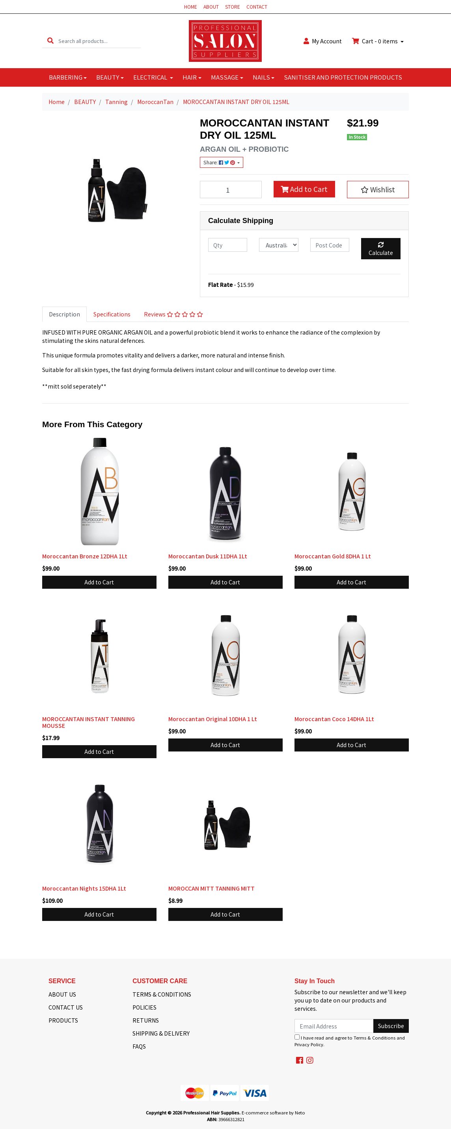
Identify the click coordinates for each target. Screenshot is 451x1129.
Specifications (111, 314)
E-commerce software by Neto (273, 1112)
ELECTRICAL (150, 77)
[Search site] (50, 41)
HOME (190, 6)
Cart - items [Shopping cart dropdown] (375, 41)
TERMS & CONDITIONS (161, 994)
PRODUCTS (63, 1020)
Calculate (381, 249)
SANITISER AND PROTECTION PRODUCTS (343, 77)
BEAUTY (107, 77)
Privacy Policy (308, 1044)
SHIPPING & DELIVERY (161, 1033)
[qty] (227, 245)
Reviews (173, 314)
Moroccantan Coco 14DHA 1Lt (334, 719)
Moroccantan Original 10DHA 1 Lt (212, 719)
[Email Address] (334, 1026)
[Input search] (99, 41)
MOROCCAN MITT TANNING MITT (211, 888)
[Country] (278, 245)
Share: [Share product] (219, 162)
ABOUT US (62, 994)
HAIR (190, 77)
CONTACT (256, 6)
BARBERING (65, 77)
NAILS (261, 77)
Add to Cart (304, 189)
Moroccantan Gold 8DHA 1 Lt (332, 556)
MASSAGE (225, 77)
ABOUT (211, 6)
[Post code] (329, 245)
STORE (232, 6)
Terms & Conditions (374, 1037)
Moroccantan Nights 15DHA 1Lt (84, 888)
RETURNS (145, 1020)
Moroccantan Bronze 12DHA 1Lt (84, 556)
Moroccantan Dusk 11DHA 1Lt (207, 556)
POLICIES (144, 1007)
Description (64, 314)
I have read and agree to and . (349, 1040)
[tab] (64, 314)
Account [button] (323, 41)
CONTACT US (65, 1007)
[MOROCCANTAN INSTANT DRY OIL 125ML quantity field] (231, 189)
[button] (378, 189)
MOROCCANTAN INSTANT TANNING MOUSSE (88, 722)
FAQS (139, 1046)
